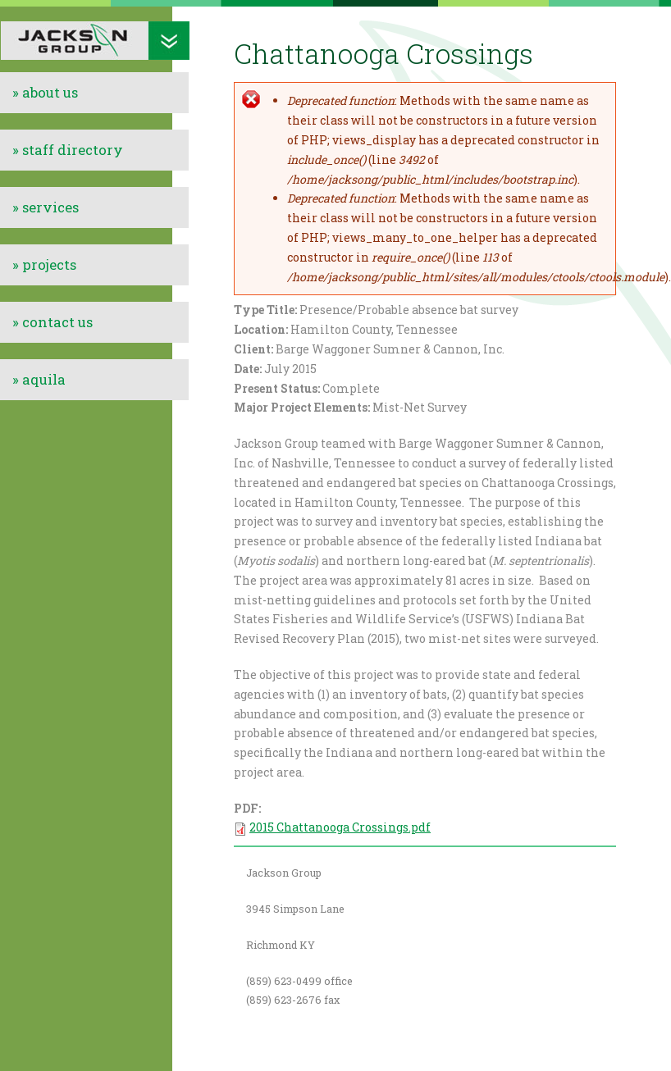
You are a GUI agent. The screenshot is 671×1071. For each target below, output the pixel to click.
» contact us (52, 321)
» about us (45, 92)
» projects (44, 264)
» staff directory (67, 149)
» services (45, 207)
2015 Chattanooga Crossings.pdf (340, 827)
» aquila (39, 379)
